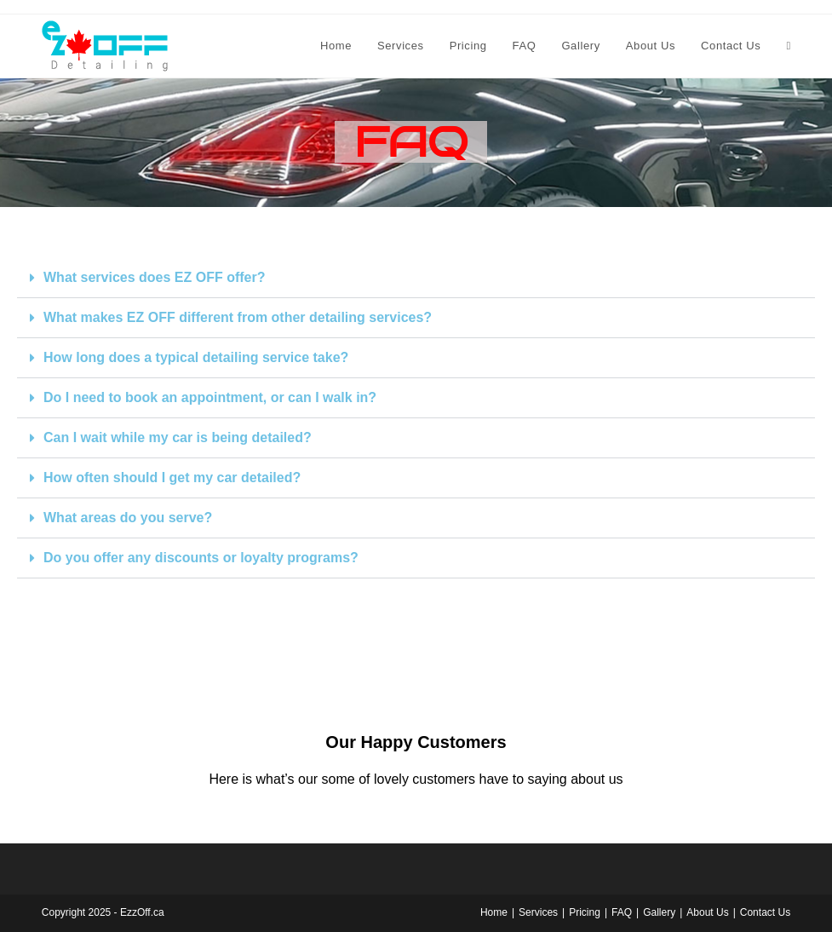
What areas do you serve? (127, 517)
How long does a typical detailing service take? (195, 357)
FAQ (621, 912)
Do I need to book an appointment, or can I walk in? (209, 397)
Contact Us (765, 912)
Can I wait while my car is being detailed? (177, 437)
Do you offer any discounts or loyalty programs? (201, 557)
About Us (707, 912)
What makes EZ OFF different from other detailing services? (237, 317)
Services (538, 912)
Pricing (584, 912)
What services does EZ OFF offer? (154, 277)
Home (494, 912)
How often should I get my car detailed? (172, 477)
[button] (416, 278)
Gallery (659, 912)
